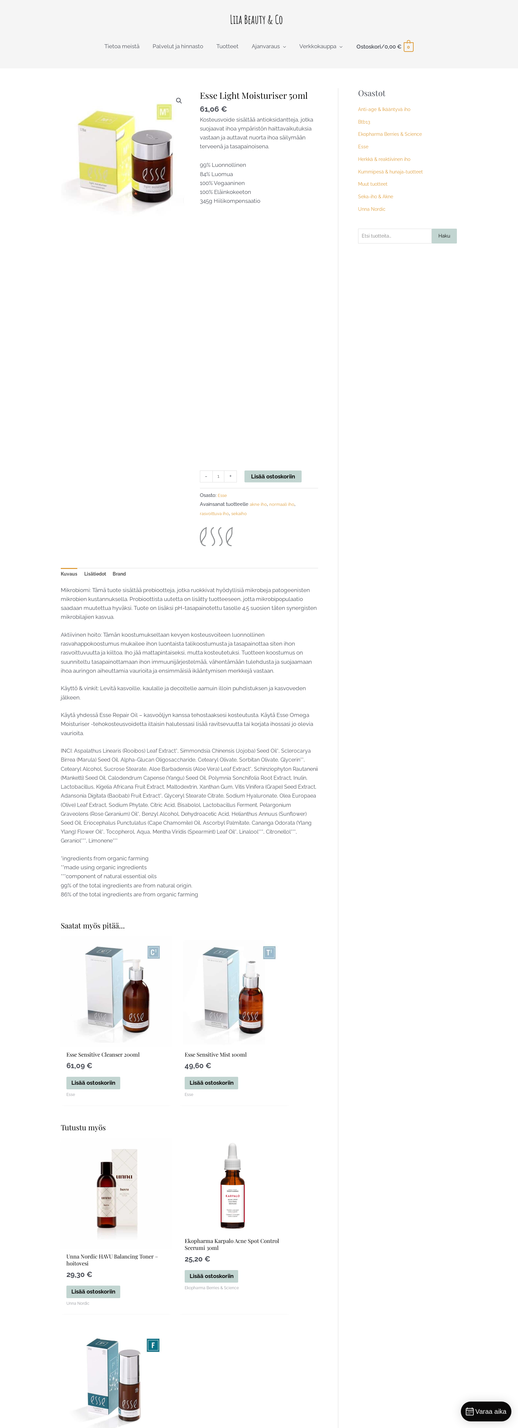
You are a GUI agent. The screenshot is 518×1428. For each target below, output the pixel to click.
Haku (444, 245)
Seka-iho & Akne (377, 205)
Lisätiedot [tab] (101, 584)
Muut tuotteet (374, 193)
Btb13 (364, 130)
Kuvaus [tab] (71, 584)
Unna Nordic (372, 217)
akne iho (259, 513)
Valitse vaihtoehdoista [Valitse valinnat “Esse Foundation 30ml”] (276, 1260)
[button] (178, 110)
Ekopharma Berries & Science (392, 143)
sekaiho (244, 522)
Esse (223, 504)
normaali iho (286, 513)
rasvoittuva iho (216, 522)
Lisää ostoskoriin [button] (95, 1075)
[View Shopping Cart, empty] (385, 55)
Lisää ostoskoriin (275, 484)
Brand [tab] (129, 584)
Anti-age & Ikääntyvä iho (386, 118)
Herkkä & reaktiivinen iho (386, 167)
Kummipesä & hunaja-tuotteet (392, 180)
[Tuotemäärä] (219, 485)
